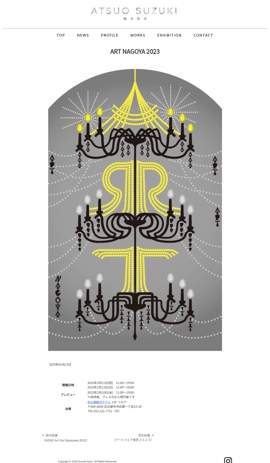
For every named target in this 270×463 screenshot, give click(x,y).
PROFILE (109, 35)
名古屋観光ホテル (99, 402)
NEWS (83, 35)
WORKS (137, 35)
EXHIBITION (169, 35)
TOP (61, 35)
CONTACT (203, 35)
